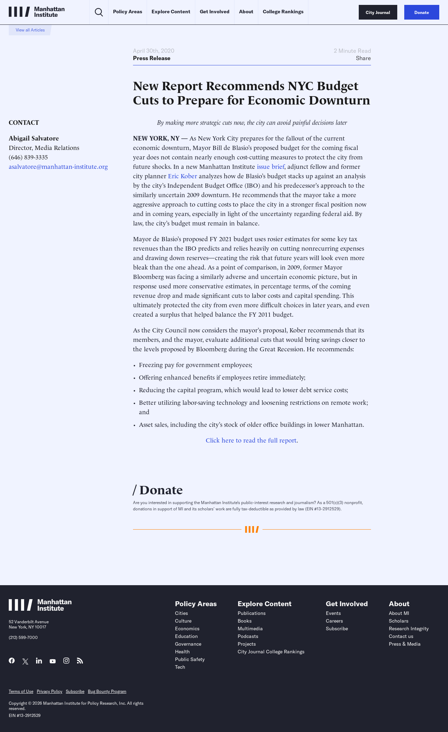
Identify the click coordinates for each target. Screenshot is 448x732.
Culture (183, 621)
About (246, 11)
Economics (187, 628)
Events (333, 613)
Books (245, 621)
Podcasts (248, 636)
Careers (334, 621)
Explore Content (171, 11)
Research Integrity (409, 628)
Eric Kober (182, 175)
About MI (399, 613)
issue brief (270, 166)
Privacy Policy (49, 691)
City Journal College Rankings (271, 651)
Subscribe (337, 628)
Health (182, 651)
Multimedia (250, 628)
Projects (247, 644)
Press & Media (405, 644)
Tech (180, 667)
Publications (252, 613)
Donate (161, 488)
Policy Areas (127, 11)
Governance (188, 644)
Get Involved (215, 11)
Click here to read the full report (251, 439)
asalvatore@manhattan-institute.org (58, 166)
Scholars (398, 621)
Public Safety (190, 659)
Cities (181, 613)
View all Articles (30, 30)
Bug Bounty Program (107, 691)
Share (363, 58)
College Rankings (283, 11)
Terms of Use (21, 691)
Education (186, 636)
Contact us (401, 636)
